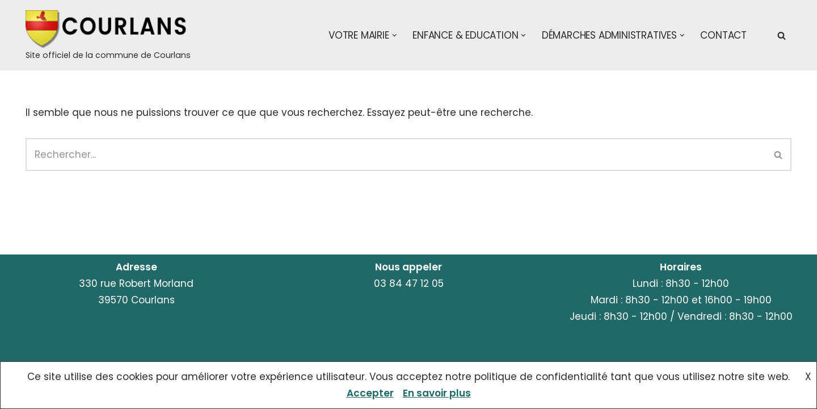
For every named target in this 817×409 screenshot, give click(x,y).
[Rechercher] (781, 35)
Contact (723, 35)
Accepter (370, 393)
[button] (394, 35)
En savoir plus (437, 393)
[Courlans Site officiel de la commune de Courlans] (108, 36)
